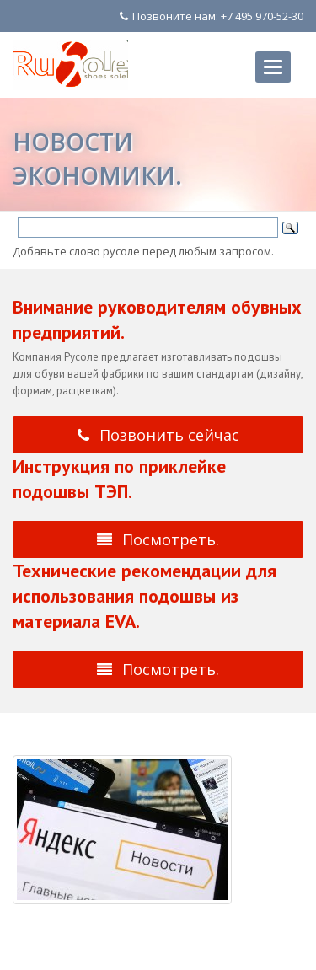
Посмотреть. (158, 539)
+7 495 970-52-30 (262, 16)
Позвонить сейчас (158, 435)
